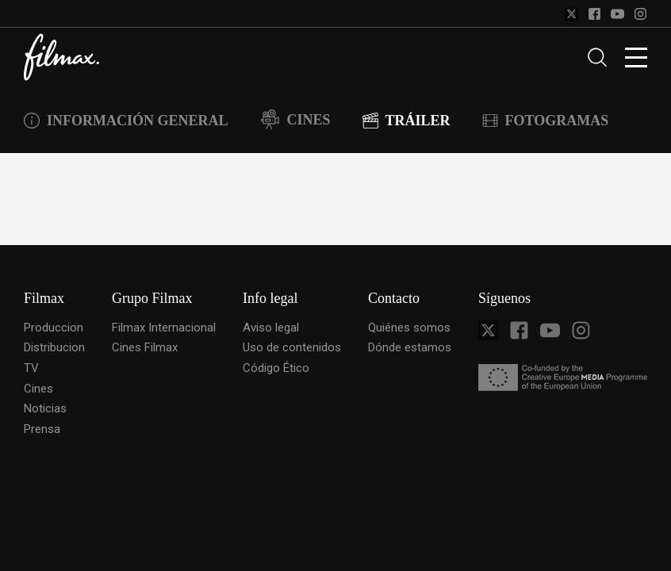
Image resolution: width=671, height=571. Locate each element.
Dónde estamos (409, 347)
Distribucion (54, 347)
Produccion (53, 327)
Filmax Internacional (164, 327)
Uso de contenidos (292, 347)
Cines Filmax (145, 347)
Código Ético (276, 368)
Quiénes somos (409, 327)
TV (31, 368)
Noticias (45, 408)
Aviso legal (271, 327)
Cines (38, 388)
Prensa (42, 429)
